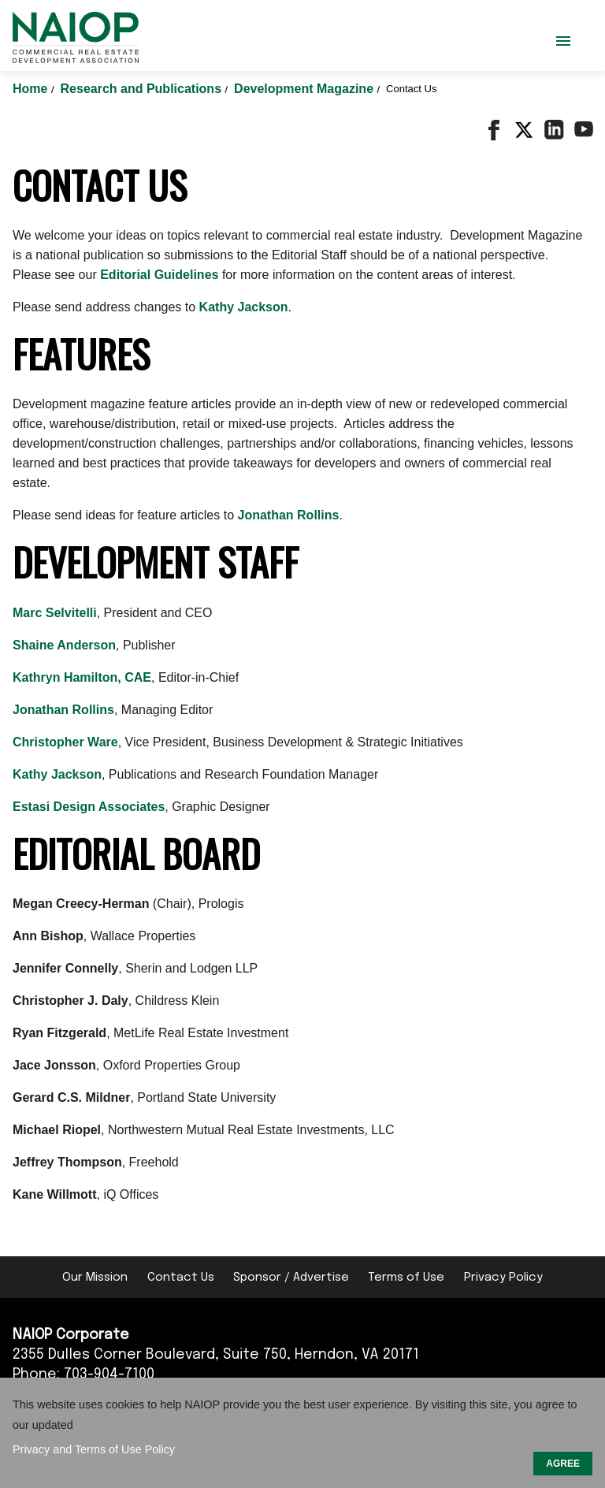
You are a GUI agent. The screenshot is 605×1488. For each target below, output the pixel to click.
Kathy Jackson (243, 307)
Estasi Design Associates (89, 806)
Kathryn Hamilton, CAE (82, 677)
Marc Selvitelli (55, 612)
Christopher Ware (65, 742)
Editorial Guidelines (159, 274)
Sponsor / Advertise (291, 1277)
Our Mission (95, 1277)
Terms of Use (406, 1277)
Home (32, 88)
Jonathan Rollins (289, 515)
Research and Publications (143, 88)
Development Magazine (305, 88)
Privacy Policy (503, 1277)
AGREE (563, 1463)
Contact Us (180, 1277)
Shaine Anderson (64, 645)
